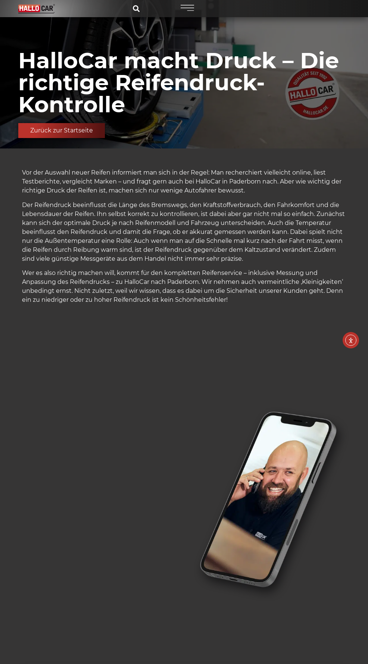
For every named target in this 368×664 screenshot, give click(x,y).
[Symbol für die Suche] (137, 8)
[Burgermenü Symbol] (186, 8)
